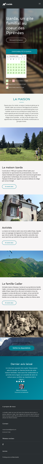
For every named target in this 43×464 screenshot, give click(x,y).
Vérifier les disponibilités (21, 348)
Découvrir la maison (16, 39)
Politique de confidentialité (10, 457)
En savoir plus (9, 186)
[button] (2, 144)
